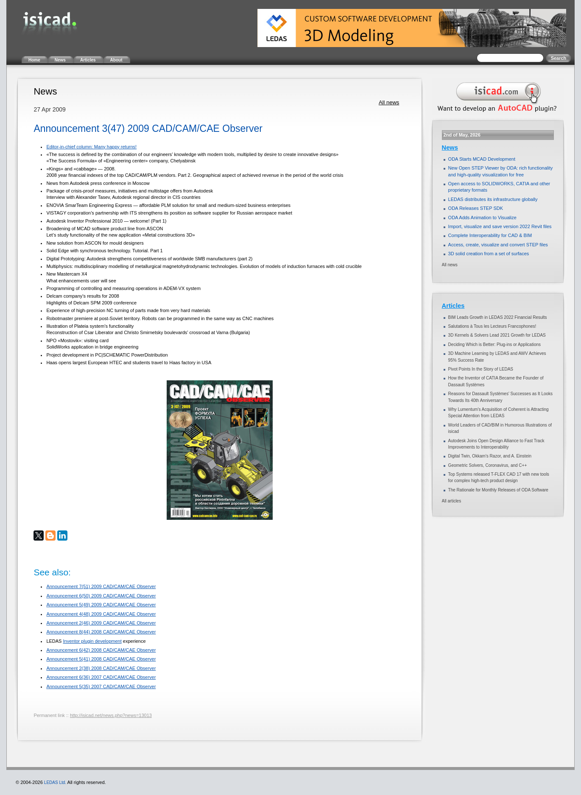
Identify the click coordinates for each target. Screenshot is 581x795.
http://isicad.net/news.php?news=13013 (111, 715)
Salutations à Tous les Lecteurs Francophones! (492, 326)
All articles (451, 501)
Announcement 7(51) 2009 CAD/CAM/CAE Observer (101, 586)
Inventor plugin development (92, 641)
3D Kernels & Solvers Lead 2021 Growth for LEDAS (497, 335)
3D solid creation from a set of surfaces (488, 253)
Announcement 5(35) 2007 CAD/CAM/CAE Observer (101, 686)
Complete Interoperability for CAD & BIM (490, 235)
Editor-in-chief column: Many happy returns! (91, 146)
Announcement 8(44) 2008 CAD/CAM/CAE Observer (101, 631)
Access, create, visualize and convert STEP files (498, 244)
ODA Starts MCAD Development (481, 159)
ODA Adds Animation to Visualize (482, 217)
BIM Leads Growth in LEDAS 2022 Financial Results (497, 317)
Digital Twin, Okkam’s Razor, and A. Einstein (489, 456)
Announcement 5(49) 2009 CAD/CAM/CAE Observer (101, 604)
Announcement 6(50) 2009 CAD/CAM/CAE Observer (101, 595)
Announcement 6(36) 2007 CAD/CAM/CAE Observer (101, 677)
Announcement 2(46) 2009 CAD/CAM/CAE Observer (101, 622)
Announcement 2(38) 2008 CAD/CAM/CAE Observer (101, 668)
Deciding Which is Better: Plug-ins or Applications (494, 344)
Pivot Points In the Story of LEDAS (480, 369)
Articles (453, 305)
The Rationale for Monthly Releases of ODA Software (498, 490)
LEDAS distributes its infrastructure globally (493, 199)
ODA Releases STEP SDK (475, 208)
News (450, 147)
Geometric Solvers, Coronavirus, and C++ (487, 465)
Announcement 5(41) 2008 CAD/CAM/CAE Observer (101, 658)
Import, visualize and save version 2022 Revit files (500, 226)
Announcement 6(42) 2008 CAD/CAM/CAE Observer (101, 650)
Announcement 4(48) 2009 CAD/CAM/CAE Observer (101, 613)
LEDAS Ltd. (55, 782)
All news (389, 102)
